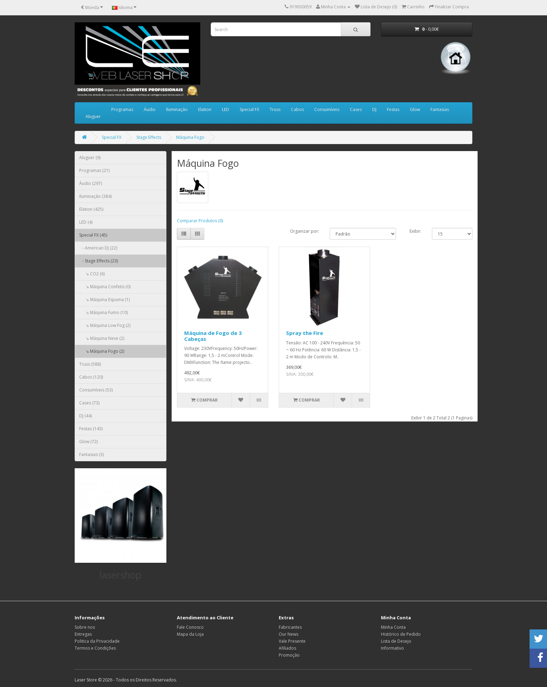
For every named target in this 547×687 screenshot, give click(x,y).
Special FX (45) (93, 235)
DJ (374, 109)
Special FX (249, 109)
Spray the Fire (304, 332)
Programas (122, 109)
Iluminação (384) (95, 196)
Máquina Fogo (190, 137)
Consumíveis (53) (96, 390)
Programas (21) (94, 170)
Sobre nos (85, 627)
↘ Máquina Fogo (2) (101, 351)
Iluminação (177, 109)
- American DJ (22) (98, 248)
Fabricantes (290, 627)
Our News (288, 634)
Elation (204, 109)
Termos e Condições (95, 648)
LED (225, 109)
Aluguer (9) (89, 157)
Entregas (83, 634)
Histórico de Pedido (401, 634)
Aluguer (93, 116)
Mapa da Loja (190, 634)
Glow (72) (88, 442)
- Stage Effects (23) (98, 261)
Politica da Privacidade (97, 641)
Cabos (297, 109)
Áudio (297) (90, 183)
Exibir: (415, 231)
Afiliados (287, 648)
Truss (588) (90, 364)
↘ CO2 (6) (92, 274)
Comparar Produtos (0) (200, 221)
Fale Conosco (190, 627)
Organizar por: (304, 231)
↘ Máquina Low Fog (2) (104, 325)
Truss (275, 109)
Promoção (289, 655)
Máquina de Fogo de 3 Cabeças (213, 335)
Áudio (150, 109)
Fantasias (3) (91, 454)
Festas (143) (91, 429)
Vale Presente (292, 641)
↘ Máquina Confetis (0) (104, 287)
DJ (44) (85, 416)
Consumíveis (326, 109)
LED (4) (85, 222)
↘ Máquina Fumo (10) (103, 312)
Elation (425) (91, 209)
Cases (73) (89, 403)
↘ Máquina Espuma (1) (104, 300)
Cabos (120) (91, 377)
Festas (393, 109)
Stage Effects (148, 137)
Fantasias (439, 109)
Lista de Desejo (396, 641)
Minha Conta (393, 627)
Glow (415, 109)
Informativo (392, 648)
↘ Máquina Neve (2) (101, 338)
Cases (356, 109)
